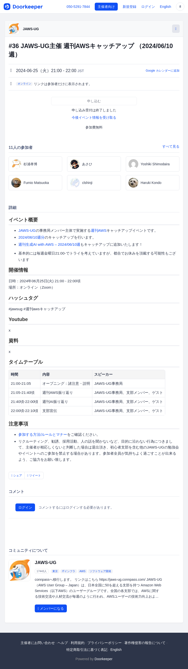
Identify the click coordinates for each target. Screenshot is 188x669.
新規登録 (129, 7)
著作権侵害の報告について (144, 643)
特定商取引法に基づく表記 (86, 650)
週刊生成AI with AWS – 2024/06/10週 (49, 244)
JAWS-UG (31, 29)
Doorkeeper (103, 659)
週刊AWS (99, 230)
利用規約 (77, 643)
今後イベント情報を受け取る (94, 117)
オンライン (24, 83)
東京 (55, 571)
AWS (83, 571)
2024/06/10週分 (31, 237)
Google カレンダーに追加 (162, 70)
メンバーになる (51, 608)
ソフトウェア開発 (100, 571)
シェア (16, 475)
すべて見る (170, 146)
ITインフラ (68, 571)
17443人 (42, 571)
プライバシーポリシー (104, 643)
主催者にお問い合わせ (38, 643)
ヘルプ (63, 643)
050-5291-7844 (78, 7)
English (165, 7)
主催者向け (106, 7)
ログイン (148, 7)
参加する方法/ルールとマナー (42, 434)
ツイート (34, 475)
